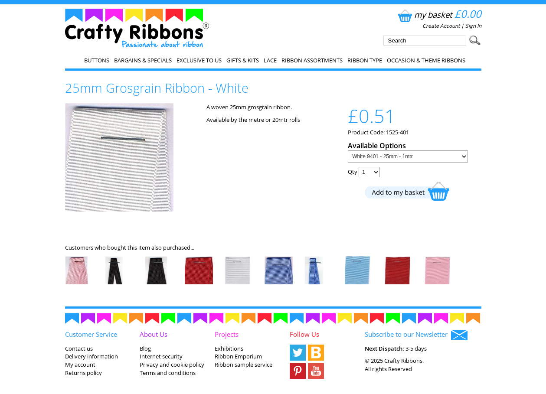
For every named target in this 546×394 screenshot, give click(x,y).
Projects (227, 334)
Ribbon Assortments (312, 60)
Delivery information (91, 356)
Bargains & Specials (143, 60)
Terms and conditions (168, 373)
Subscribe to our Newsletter (416, 335)
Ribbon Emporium (238, 356)
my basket (438, 14)
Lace (270, 60)
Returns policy (83, 373)
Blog (145, 348)
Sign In (473, 25)
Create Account (441, 25)
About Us (153, 334)
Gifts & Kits (242, 60)
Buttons (96, 60)
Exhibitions (229, 348)
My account (80, 364)
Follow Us (304, 334)
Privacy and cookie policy (172, 364)
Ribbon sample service (243, 364)
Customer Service (91, 334)
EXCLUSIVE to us (199, 60)
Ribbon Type (364, 60)
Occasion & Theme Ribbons (426, 60)
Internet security (161, 356)
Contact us (79, 348)
